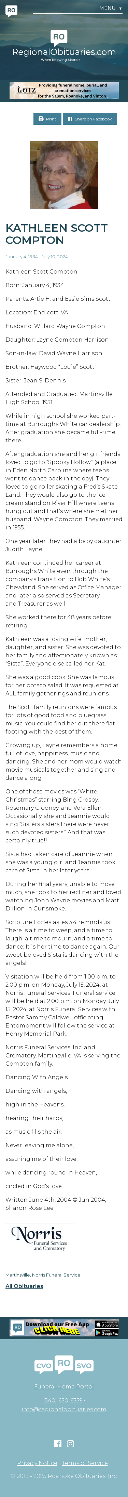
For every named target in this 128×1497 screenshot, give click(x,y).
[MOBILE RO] (64, 90)
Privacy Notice (37, 1463)
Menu (111, 8)
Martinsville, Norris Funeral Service (43, 1275)
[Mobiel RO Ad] (64, 1327)
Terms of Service (85, 1463)
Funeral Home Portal (64, 1386)
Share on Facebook (90, 118)
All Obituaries (24, 1286)
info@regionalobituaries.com (64, 1409)
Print (47, 118)
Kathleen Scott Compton (56, 234)
